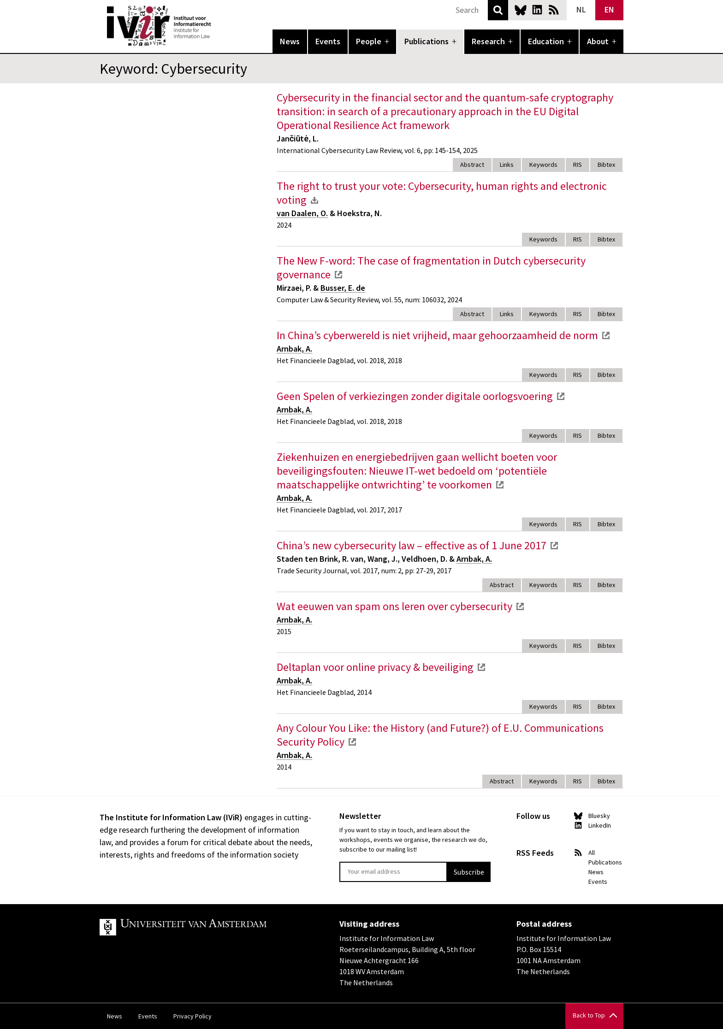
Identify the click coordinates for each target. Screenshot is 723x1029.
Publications (426, 41)
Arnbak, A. (294, 348)
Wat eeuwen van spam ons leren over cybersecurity (394, 606)
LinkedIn (537, 9)
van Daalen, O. (302, 213)
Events (327, 41)
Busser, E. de (342, 287)
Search (498, 10)
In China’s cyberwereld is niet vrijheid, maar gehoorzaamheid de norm (437, 335)
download (314, 200)
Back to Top (589, 1015)
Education (546, 41)
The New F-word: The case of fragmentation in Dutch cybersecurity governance (431, 267)
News (290, 41)
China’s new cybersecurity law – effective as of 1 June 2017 (411, 545)
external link (338, 274)
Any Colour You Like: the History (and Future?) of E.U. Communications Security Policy (440, 735)
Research (488, 41)
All (591, 852)
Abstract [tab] (472, 164)
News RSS (553, 9)
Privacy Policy (192, 1016)
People (368, 41)
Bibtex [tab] (606, 164)
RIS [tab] (577, 164)
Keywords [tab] (543, 164)
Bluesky (520, 9)
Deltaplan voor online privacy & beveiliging (375, 667)
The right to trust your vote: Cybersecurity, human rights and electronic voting (442, 193)
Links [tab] (507, 164)
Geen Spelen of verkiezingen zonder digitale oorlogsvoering (415, 396)
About (598, 41)
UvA (207, 927)
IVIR (217, 26)
